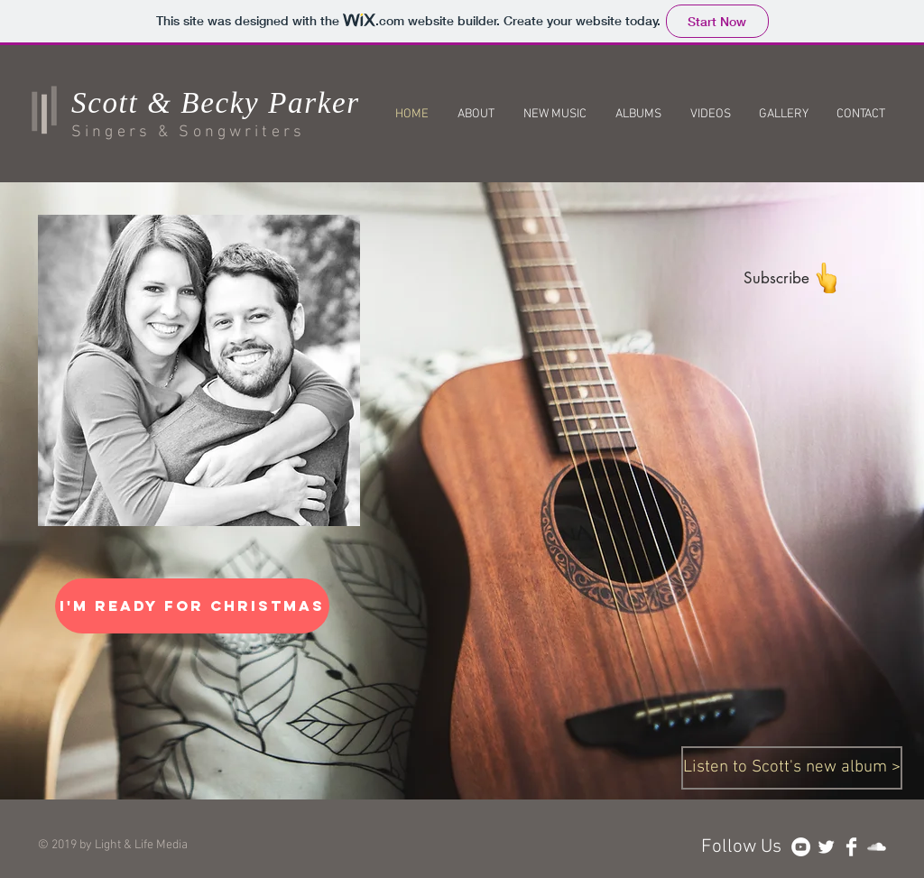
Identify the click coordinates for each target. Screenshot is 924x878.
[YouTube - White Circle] (800, 846)
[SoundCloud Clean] (876, 846)
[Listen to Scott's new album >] (791, 768)
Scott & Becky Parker (215, 103)
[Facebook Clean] (851, 846)
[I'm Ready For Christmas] (192, 605)
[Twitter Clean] (826, 846)
